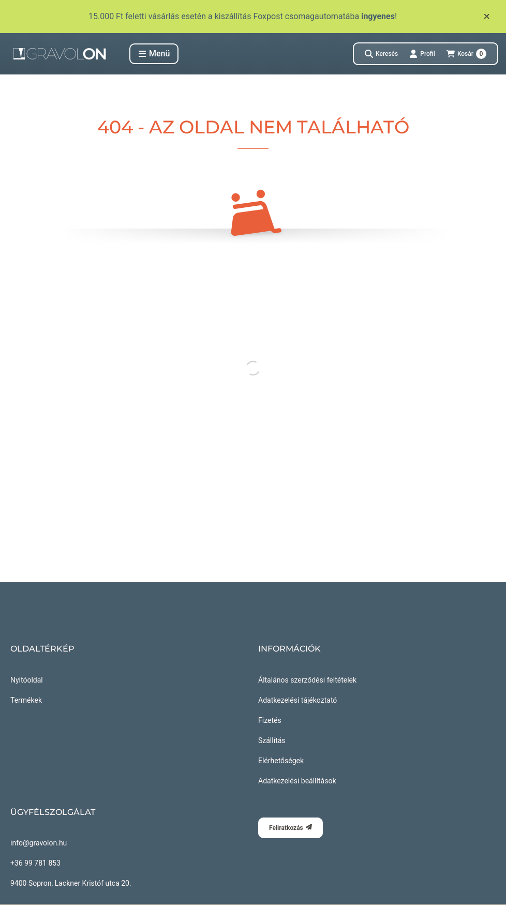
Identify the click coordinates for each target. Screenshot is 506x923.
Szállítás (272, 740)
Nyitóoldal (26, 680)
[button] (153, 53)
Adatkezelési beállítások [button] (297, 781)
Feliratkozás (290, 827)
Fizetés (269, 720)
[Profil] (422, 53)
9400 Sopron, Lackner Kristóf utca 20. (70, 883)
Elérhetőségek (281, 760)
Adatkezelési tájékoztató (297, 700)
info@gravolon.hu (38, 843)
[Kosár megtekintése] (466, 53)
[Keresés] (381, 53)
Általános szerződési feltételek (307, 680)
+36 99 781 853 (35, 863)
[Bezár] (487, 16)
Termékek (26, 700)
